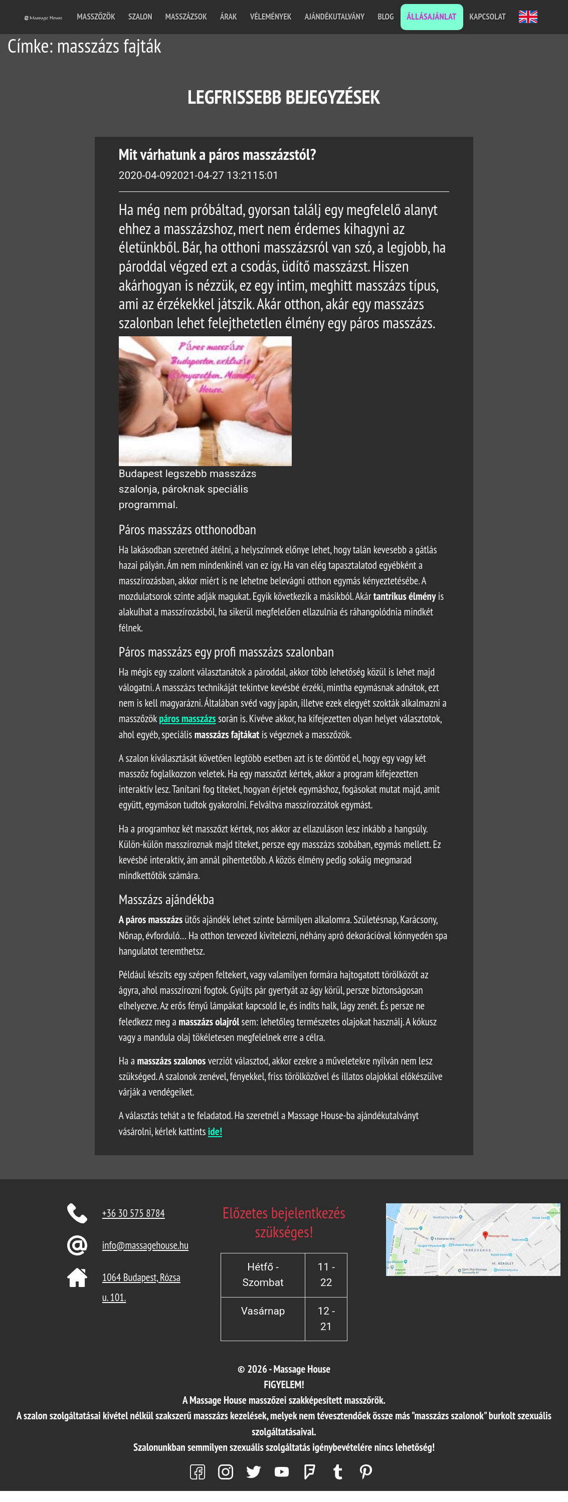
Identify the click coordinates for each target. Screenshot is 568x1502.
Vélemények (271, 16)
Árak (228, 16)
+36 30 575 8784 (133, 1213)
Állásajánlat (432, 16)
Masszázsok (186, 16)
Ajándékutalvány (335, 16)
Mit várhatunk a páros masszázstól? (217, 154)
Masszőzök (96, 16)
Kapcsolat (488, 16)
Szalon (140, 16)
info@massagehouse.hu (145, 1245)
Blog (385, 16)
